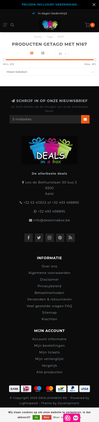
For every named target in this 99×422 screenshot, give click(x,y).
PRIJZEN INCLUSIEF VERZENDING (49, 4)
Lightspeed (29, 403)
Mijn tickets (49, 352)
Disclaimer (49, 279)
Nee (46, 417)
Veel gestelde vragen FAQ (49, 306)
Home (38, 36)
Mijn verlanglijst (49, 359)
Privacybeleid (49, 286)
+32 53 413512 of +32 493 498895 (51, 202)
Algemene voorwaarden (49, 273)
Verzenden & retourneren (49, 299)
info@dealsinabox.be (51, 220)
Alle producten (49, 372)
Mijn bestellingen (49, 346)
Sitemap (49, 313)
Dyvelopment (68, 403)
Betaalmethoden (50, 293)
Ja (36, 417)
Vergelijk (49, 366)
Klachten (49, 319)
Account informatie (49, 339)
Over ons (49, 266)
